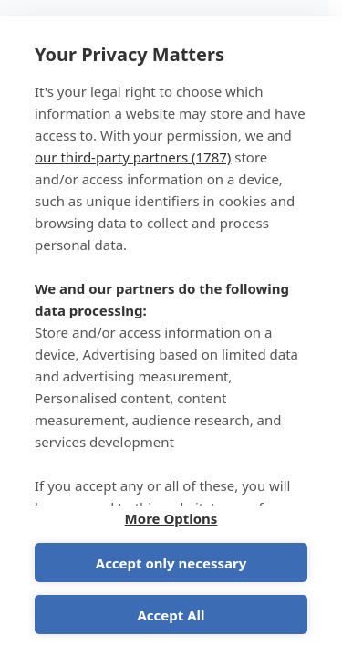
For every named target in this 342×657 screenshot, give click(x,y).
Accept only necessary (171, 563)
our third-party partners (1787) (133, 157)
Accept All (170, 615)
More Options (171, 518)
